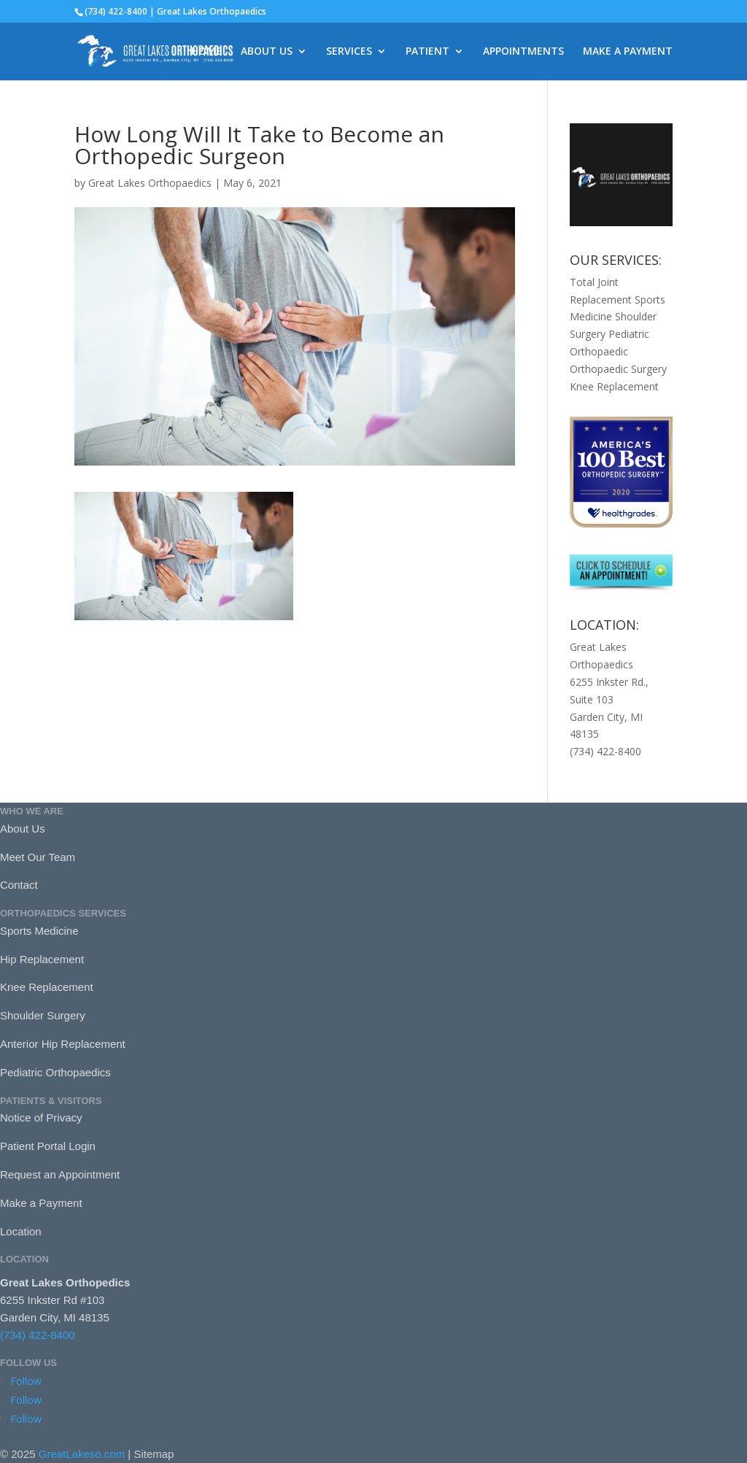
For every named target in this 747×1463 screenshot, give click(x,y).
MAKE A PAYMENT (628, 52)
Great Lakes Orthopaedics (150, 183)
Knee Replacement (614, 386)
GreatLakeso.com (82, 1454)
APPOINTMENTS (523, 52)
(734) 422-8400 (37, 1335)
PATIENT (427, 52)
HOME (206, 52)
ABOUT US (267, 52)
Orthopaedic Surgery (618, 369)
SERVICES (349, 52)
